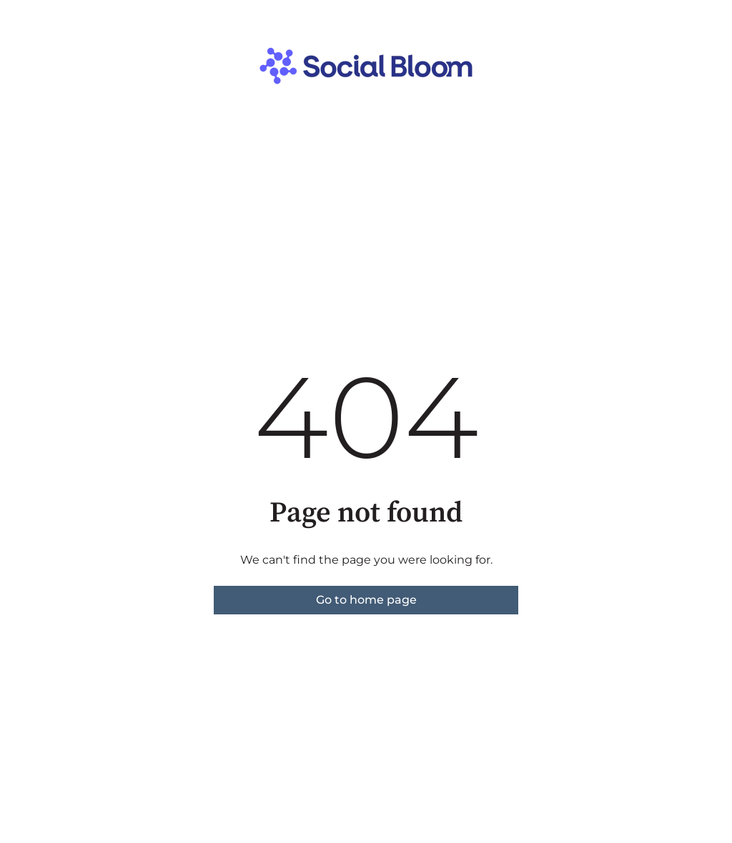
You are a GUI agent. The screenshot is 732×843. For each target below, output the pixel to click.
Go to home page (366, 600)
